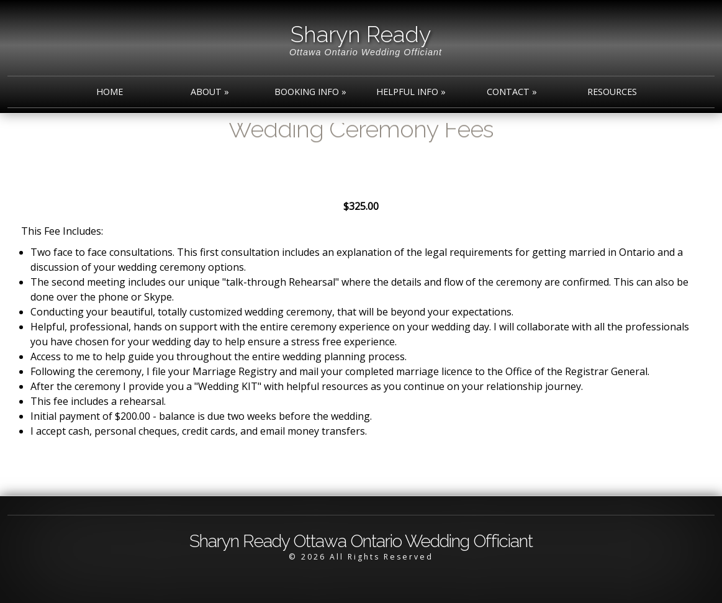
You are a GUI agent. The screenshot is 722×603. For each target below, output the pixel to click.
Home (109, 91)
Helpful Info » (411, 91)
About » (210, 91)
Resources (612, 91)
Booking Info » (310, 91)
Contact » (512, 91)
